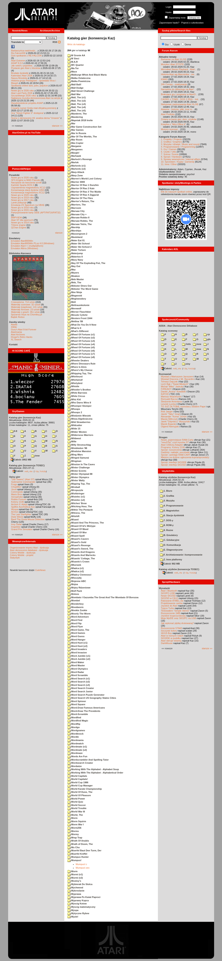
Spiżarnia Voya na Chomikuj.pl (26, 314)
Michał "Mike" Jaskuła (172, 386)
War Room (75, 139)
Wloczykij (74, 578)
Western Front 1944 (79, 318)
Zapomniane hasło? (169, 22)
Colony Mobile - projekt (21, 555)
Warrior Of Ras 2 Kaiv (81, 188)
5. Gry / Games (169, 149)
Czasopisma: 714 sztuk (23, 302)
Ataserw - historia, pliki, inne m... (177, 109)
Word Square (76, 704)
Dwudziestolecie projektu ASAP (27, 103)
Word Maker (75, 662)
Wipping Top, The (78, 483)
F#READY (166, 389)
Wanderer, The (77, 113)
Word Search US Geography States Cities (91, 698)
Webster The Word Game (82, 289)
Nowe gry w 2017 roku (22, 200)
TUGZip (43, 471)
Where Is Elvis (77, 367)
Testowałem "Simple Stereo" (175, 610)
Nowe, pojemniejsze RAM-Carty (177, 440)
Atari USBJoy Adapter (172, 445)
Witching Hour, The (79, 506)
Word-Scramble (77, 714)
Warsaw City (76, 211)
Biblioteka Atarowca (20, 253)
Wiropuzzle (75, 490)
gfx (207, 339)
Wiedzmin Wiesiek (79, 415)
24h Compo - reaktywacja (174, 84)
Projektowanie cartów (172, 603)
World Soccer (76, 805)
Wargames (75, 149)
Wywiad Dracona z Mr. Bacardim (177, 379)
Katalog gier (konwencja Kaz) (25, 417)
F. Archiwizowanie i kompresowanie (181, 554)
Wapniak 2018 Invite (80, 120)
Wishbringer (75, 493)
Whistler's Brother (79, 389)
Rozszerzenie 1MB (170, 613)
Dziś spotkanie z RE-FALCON (26, 55)
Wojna (72, 584)
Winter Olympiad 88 (80, 474)
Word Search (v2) (78, 681)
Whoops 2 (74, 412)
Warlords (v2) (76, 169)
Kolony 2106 (17, 502)
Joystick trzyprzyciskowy (173, 615)
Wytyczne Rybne (78, 913)
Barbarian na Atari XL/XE (173, 59)
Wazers (73, 272)
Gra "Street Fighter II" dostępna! (27, 113)
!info (186, 344)
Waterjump (75, 253)
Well (71, 302)
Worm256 (74, 828)
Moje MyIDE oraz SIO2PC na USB (178, 618)
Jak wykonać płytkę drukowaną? (177, 623)
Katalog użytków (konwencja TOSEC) (179, 569)
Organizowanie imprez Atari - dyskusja (29, 547)
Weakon (73, 276)
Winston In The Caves (81, 464)
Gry (167, 44)
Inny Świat (16, 524)
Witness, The (76, 513)
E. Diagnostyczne (171, 549)
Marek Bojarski (168, 424)
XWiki (14, 327)
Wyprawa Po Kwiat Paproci (83, 897)
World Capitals (77, 776)
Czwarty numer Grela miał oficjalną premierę (33, 108)
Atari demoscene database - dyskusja (29, 550)
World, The (75, 815)
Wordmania (75, 740)
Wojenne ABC (76, 581)
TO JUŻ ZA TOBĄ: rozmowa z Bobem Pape (183, 406)
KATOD (165, 394)
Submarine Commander (23, 482)
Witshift (73, 516)
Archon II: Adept (19, 504)
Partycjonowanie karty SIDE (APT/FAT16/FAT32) (36, 212)
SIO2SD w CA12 (169, 598)
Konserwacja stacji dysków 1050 (27, 190)
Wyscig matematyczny (81, 907)
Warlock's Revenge (79, 159)
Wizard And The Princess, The (85, 522)
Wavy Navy (75, 260)
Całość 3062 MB (21, 459)
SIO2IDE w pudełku (171, 638)
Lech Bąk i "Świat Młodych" (175, 384)
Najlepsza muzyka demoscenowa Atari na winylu (36, 98)
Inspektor (16, 527)
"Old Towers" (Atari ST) (23, 479)
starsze (58, 232)
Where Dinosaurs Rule (81, 363)
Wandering (75, 117)
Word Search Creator (80, 688)
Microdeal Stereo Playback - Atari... (179, 69)
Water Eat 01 (76, 240)
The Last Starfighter (21, 514)
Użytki (177, 44)
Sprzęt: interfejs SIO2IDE (174, 462)
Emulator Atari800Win (22, 241)
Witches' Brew (77, 503)
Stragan (163, 437)
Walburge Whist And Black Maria (87, 74)
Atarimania (16, 332)
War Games (75, 130)
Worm (72, 818)
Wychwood (75, 887)
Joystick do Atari (169, 605)
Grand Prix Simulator (21, 529)
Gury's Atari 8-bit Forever (23, 329)
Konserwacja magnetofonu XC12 (28, 192)
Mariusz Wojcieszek (171, 396)
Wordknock (75, 733)
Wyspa (14, 509)
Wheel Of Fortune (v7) (81, 354)
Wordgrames (76, 730)
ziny (186, 364)
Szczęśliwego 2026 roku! (24, 95)
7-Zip (36, 471)
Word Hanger (76, 639)
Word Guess (76, 636)
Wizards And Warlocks (81, 555)
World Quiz (75, 802)
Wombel (73, 600)
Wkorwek (74, 565)
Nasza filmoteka (19, 78)
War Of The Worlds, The (82, 136)
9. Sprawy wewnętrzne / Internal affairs (180, 159)
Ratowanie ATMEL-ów (172, 600)
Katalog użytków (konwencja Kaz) (177, 477)
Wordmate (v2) (77, 750)
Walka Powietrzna (79, 81)
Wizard (73, 519)
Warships (74, 230)
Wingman (74, 461)
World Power (76, 798)
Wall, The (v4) (76, 107)
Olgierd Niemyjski (170, 426)
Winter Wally (76, 480)
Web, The (74, 282)
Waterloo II (75, 256)
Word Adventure (78, 616)
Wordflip (73, 724)
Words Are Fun (77, 756)
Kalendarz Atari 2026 (21, 75)
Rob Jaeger (167, 411)
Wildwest (74, 438)
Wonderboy (75, 604)
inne (35, 455)
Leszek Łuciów (168, 404)
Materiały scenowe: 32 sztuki (26, 304)
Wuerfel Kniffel (77, 854)
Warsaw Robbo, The (80, 221)
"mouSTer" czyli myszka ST (175, 442)
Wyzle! (72, 916)
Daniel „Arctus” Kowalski (173, 391)
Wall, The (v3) (76, 104)
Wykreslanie (75, 890)
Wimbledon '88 (77, 448)
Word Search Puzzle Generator (86, 695)
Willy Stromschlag (79, 445)
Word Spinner (76, 701)
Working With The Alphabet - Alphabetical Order (95, 772)
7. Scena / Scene (170, 154)
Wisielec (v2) (76, 500)
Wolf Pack (74, 591)
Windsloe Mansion (79, 451)
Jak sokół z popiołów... (22, 65)
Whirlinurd (75, 376)
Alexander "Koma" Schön (174, 416)
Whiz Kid (74, 399)
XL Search (16, 339)
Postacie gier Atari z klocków (25, 68)
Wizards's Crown (78, 561)
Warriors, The (76, 204)
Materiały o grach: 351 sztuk (25, 312)
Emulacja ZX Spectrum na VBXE (28, 205)
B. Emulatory (169, 535)
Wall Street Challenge (80, 91)
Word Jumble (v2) (78, 659)
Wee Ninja (74, 292)
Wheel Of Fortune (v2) (81, 337)
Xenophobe (17, 497)
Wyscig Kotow (77, 903)
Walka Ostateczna (79, 78)
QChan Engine (18, 227)
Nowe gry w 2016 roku (22, 207)
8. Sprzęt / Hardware (171, 156)
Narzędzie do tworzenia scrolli (26, 182)
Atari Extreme (18, 60)
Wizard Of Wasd (77, 529)
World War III (76, 811)
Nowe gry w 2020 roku (22, 195)
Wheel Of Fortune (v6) (81, 350)
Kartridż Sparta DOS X (22, 185)
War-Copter (75, 143)
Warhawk (74, 156)
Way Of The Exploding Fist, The (86, 263)
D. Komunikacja (170, 545)
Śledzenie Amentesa (171, 401)
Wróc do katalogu (76, 44)
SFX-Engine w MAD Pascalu (25, 180)
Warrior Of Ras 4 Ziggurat (83, 195)
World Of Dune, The (80, 792)
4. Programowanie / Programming (178, 146)
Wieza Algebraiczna (79, 419)
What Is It (74, 328)
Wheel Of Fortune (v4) (81, 344)
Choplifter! (16, 487)
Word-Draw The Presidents (83, 711)
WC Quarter (75, 65)
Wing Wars (75, 454)
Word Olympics (77, 669)
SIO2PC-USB (168, 593)
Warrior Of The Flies (80, 198)
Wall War (74, 94)
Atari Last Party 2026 (22, 93)
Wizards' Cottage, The (81, 558)
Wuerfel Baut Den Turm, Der (84, 850)
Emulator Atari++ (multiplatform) (27, 246)
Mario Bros (16, 494)
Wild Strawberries (79, 422)
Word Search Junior (80, 691)
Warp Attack (75, 172)
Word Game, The (78, 630)
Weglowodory (76, 298)
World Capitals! (77, 779)
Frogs (14, 484)
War (71, 123)
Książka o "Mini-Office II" (173, 124)
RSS (57, 42)
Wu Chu (73, 847)
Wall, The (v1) (76, 97)
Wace (72, 71)
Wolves (73, 594)
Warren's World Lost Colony (84, 178)
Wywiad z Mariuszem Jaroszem (177, 376)
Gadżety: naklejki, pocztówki (175, 452)
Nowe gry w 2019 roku (22, 197)
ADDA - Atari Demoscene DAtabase (178, 325)
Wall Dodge (75, 88)
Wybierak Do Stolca (80, 884)
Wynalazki (164, 588)
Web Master (75, 279)
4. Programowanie (172, 505)
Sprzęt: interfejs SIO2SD (173, 465)
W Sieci (73, 58)
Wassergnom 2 (77, 233)
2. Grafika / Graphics (171, 141)
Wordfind (74, 717)
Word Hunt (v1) (77, 642)
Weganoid (74, 295)
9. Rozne (166, 530)
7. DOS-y (166, 520)
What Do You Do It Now (81, 324)
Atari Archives (18, 334)
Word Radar (75, 672)
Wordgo (73, 727)
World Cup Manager (80, 785)
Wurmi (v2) (75, 877)
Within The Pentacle (80, 509)
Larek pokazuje (19, 202)
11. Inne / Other (169, 164)
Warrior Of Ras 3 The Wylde (84, 191)
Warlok (73, 162)
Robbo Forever (18, 499)
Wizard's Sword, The (80, 548)
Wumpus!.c (81, 864)
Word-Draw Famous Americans (86, 707)
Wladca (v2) (75, 571)
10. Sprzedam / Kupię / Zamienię (177, 161)
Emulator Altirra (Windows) (24, 248)
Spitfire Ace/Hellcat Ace (23, 507)
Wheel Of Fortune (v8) (81, 357)
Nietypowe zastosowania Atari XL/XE (179, 104)
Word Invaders (77, 649)
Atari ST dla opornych (22, 220)
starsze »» (57, 125)
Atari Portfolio (168, 114)
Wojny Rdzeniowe (79, 587)
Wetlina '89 (75, 321)
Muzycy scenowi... (170, 129)
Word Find (74, 620)
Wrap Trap (74, 837)
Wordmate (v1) (77, 746)
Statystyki (15, 557)
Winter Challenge (78, 467)
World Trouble (77, 808)
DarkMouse (167, 643)
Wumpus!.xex (82, 868)
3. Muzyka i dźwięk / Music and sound (180, 144)
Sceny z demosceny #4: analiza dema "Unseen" (35, 118)
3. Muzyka (167, 500)
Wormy (73, 834)
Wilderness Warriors (80, 435)
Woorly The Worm (79, 613)
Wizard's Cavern (78, 539)
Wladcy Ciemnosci (79, 574)
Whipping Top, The (79, 373)
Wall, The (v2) (76, 100)
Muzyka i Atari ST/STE (172, 64)
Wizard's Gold (76, 542)
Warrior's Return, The (80, 201)
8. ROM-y (167, 525)
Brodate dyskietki (20, 73)
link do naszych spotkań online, (177, 191)
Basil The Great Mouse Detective (28, 519)
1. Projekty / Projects (171, 139)
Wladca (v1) (75, 568)
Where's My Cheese (80, 370)
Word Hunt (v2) (77, 646)
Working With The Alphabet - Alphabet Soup (93, 769)
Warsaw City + (77, 214)
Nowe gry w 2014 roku (22, 222)
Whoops (73, 409)
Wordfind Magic (77, 720)
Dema (188, 44)
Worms (73, 831)
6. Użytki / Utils (168, 151)
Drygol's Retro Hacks (21, 337)
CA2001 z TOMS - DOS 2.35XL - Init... (180, 99)
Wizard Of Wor (77, 532)
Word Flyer (75, 626)
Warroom (74, 208)
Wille (72, 441)
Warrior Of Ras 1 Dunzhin (83, 185)
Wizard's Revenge (79, 545)
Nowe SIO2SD (168, 595)
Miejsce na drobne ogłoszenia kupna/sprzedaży (185, 457)
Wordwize (74, 766)
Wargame (74, 146)
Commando (17, 492)
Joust (14, 489)
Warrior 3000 (76, 182)
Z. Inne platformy (171, 559)
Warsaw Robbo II (78, 217)
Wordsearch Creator (80, 763)
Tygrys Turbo (167, 608)
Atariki (14, 324)
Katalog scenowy (168, 330)
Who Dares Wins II (79, 402)
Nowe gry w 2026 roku (22, 90)
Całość (17, 471)
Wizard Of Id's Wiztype (81, 526)
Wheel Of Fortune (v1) (81, 334)
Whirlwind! (75, 380)
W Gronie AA (76, 55)
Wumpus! (74, 860)
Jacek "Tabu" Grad (170, 414)
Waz (71, 269)
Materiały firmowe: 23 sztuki (25, 309)
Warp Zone (75, 175)
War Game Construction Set (84, 127)
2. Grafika (167, 496)
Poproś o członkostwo (192, 22)
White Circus (76, 396)
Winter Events (76, 471)
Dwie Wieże (17, 517)
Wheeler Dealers (78, 360)
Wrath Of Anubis (78, 840)
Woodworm (75, 607)
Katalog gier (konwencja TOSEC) (27, 465)
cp (206, 334)
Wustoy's (74, 881)
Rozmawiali (165, 374)
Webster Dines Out (79, 286)
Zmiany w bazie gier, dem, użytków (179, 119)
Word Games (76, 633)
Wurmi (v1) (75, 874)
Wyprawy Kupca (78, 900)
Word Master (76, 665)
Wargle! (73, 153)
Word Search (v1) (78, 678)
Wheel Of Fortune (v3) (81, 341)
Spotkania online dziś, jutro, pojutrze (29, 85)
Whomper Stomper (79, 406)
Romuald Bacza (169, 399)
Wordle (73, 737)
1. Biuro (166, 491)
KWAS (164, 79)
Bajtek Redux (18, 317)
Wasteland (75, 237)
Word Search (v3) (78, 685)
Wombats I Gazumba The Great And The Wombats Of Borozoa (103, 597)
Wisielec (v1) (76, 496)
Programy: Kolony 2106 (173, 447)
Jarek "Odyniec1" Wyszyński (175, 421)
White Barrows (77, 393)
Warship (73, 227)
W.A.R (72, 62)
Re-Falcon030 (18, 53)
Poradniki (14, 175)
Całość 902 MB (170, 563)
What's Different (78, 331)
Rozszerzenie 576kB (171, 628)
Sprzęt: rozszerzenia (171, 450)
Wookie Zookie (77, 610)
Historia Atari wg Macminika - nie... (178, 74)
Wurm (72, 871)
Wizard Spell (76, 536)
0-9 (13, 431)
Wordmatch (75, 743)
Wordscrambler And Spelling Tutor (88, 759)
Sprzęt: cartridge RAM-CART (175, 455)
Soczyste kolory (169, 630)
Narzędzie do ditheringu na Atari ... (178, 89)
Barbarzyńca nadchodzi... (24, 50)
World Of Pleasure (79, 795)
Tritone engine (18, 225)
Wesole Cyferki (77, 315)
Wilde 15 (74, 428)
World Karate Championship (84, 789)
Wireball (73, 487)
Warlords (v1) (76, 165)
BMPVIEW (16, 217)
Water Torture (76, 250)
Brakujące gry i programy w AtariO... (179, 94)
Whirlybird (74, 383)
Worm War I (75, 824)
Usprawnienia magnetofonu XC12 (28, 187)
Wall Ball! (74, 84)
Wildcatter (74, 425)
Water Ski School (78, 243)
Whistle (73, 386)
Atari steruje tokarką (171, 640)
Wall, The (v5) (76, 110)
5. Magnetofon (169, 510)
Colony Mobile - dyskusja (22, 552)
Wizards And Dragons (81, 552)
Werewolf (74, 308)
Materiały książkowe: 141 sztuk (27, 307)
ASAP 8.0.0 (17, 63)
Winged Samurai (78, 457)
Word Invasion (77, 652)
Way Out (73, 266)
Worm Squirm (76, 821)
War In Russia (76, 133)
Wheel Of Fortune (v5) (81, 347)
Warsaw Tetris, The (79, 224)
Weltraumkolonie (78, 305)
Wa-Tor (73, 68)
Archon (15, 512)
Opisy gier (14, 477)
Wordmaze (75, 753)
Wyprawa (74, 894)
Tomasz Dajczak (169, 381)
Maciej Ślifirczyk (169, 419)
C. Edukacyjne (169, 540)
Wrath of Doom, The (80, 844)
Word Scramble (77, 675)
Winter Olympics (78, 477)
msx (197, 349)
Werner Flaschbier (79, 312)
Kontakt (13, 344)
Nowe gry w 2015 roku (22, 210)
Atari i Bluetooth (169, 590)
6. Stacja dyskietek (172, 515)
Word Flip (74, 623)
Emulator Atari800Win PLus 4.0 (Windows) (32, 243)
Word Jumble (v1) (78, 656)
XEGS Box (166, 633)
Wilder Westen (77, 432)
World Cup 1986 (77, 782)
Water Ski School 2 (79, 247)
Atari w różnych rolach (172, 635)
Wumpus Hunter (78, 857)
